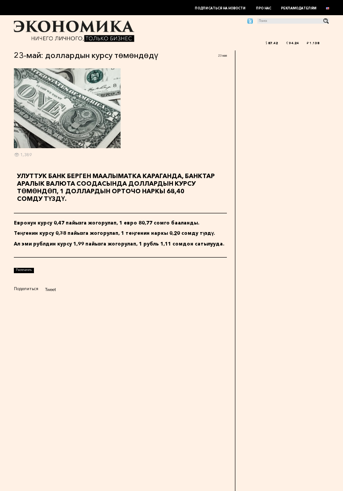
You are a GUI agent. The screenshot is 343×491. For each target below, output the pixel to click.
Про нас (263, 8)
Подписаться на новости (220, 8)
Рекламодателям (298, 8)
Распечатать (24, 270)
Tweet (50, 289)
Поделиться (26, 288)
